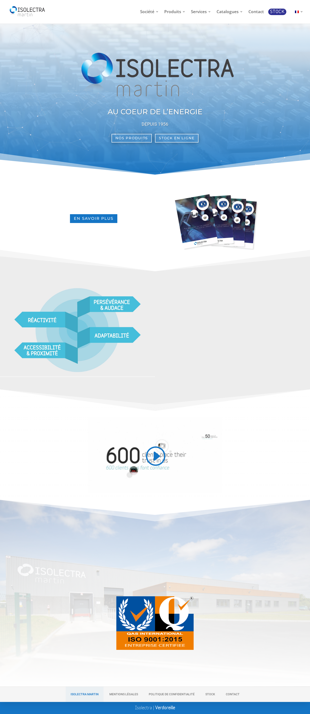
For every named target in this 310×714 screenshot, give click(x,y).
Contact (233, 694)
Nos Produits (131, 138)
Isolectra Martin (85, 694)
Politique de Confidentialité (172, 694)
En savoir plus (93, 218)
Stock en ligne (177, 138)
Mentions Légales (123, 694)
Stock (210, 694)
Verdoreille (165, 708)
